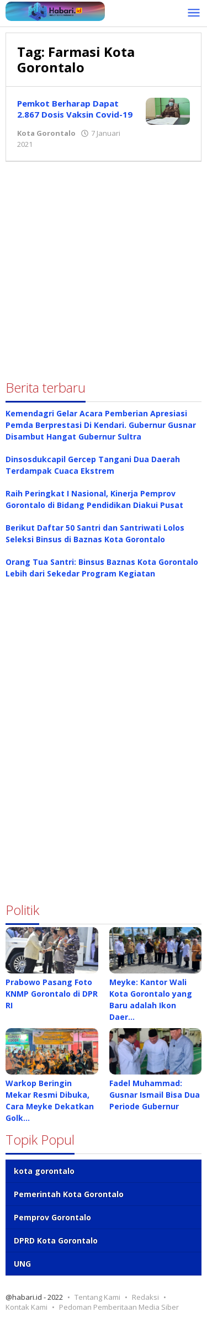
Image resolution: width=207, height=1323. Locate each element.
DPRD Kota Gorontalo (56, 1240)
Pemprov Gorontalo (52, 1217)
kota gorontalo (44, 1171)
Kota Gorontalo (46, 133)
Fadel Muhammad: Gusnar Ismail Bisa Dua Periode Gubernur (154, 1095)
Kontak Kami (26, 1307)
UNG (22, 1263)
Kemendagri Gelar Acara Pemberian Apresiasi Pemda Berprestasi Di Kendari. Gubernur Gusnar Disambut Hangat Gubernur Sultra (101, 425)
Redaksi (145, 1297)
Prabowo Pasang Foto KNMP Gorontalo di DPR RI (52, 993)
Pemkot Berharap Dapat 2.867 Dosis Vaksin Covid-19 (74, 109)
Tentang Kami (97, 1297)
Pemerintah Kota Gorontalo (69, 1194)
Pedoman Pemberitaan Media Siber (119, 1307)
